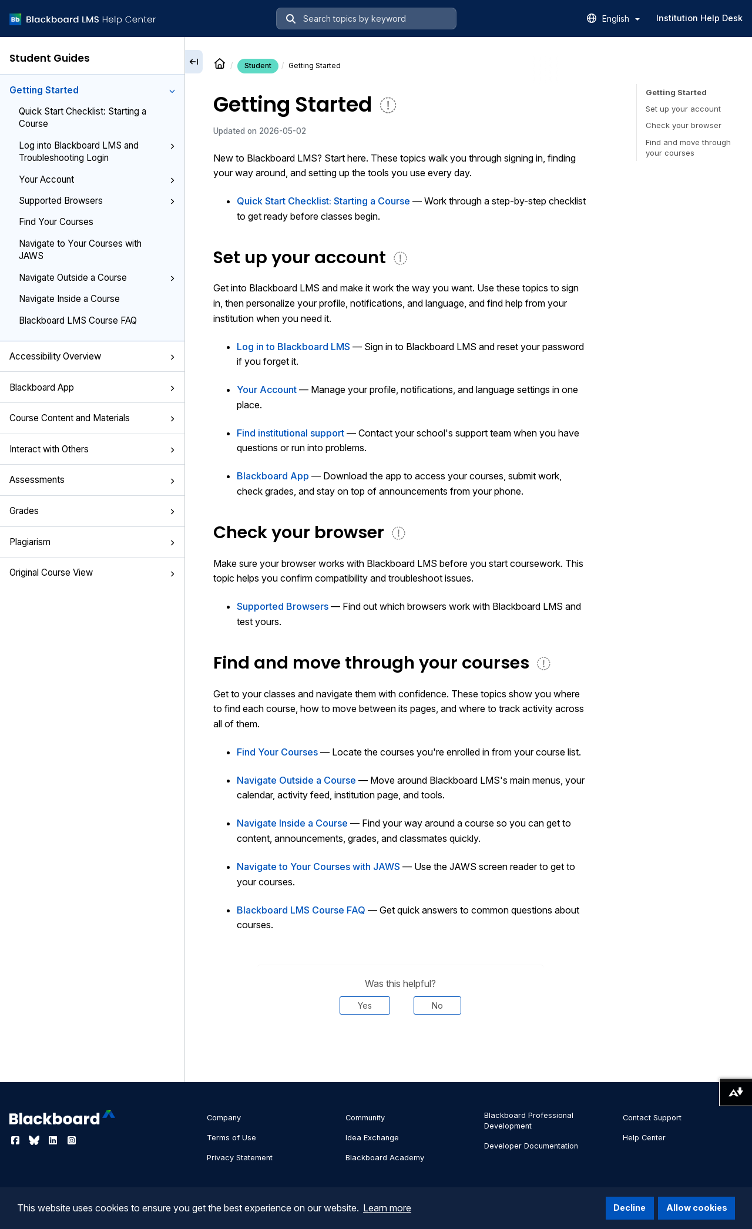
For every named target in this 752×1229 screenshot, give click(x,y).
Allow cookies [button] (696, 1208)
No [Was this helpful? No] (437, 1005)
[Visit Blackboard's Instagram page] (72, 1140)
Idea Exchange (372, 1137)
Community (365, 1117)
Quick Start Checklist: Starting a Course (82, 117)
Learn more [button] (387, 1208)
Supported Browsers (97, 200)
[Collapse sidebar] (194, 61)
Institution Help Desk (699, 18)
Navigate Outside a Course (97, 277)
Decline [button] (629, 1208)
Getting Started (92, 90)
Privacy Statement (240, 1157)
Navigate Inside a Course (69, 298)
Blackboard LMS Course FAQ (78, 320)
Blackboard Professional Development (528, 1120)
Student (257, 65)
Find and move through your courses (688, 147)
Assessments (92, 479)
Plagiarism (92, 542)
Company (224, 1117)
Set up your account (683, 108)
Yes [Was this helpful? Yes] (365, 1005)
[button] (172, 91)
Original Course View (92, 572)
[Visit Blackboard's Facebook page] (16, 1140)
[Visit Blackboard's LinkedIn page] (54, 1140)
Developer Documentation (531, 1145)
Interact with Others (92, 449)
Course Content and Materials (92, 418)
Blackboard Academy (384, 1157)
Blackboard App (92, 387)
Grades (92, 510)
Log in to (293, 346)
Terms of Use (231, 1137)
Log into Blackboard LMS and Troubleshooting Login (97, 151)
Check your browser (683, 125)
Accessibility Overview (92, 356)
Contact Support (652, 1117)
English (621, 18)
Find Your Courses (56, 221)
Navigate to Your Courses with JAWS (80, 249)
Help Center (644, 1137)
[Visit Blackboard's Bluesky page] (35, 1140)
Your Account (97, 179)
